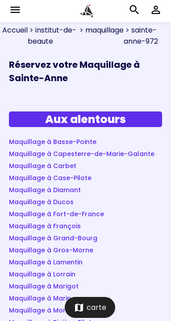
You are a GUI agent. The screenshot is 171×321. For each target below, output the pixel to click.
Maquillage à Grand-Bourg (53, 238)
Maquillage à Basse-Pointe (52, 141)
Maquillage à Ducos (41, 202)
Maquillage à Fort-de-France (56, 214)
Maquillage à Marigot (44, 286)
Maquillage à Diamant (45, 189)
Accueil (15, 30)
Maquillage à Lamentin (46, 262)
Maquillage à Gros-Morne (51, 250)
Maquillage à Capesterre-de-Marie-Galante (81, 153)
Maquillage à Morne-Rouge (53, 310)
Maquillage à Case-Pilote (50, 177)
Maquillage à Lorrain (42, 274)
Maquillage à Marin (40, 298)
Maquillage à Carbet (42, 165)
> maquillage (101, 30)
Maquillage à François (45, 226)
